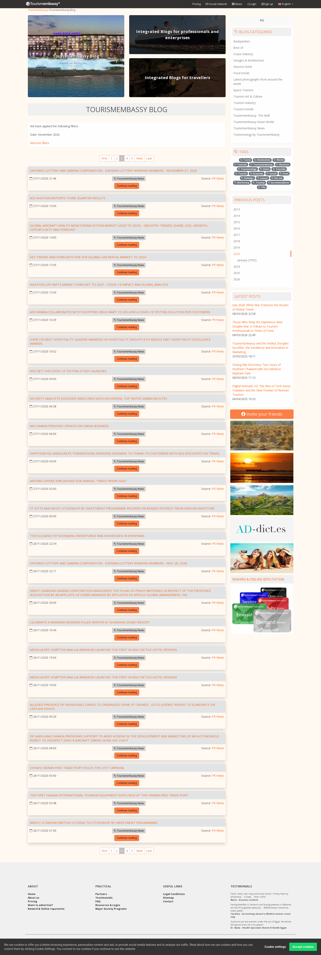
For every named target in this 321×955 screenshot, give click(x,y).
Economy (256, 173)
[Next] (140, 158)
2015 (236, 222)
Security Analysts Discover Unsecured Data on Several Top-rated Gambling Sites (98, 398)
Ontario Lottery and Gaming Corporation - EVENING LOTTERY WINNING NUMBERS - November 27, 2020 (113, 170)
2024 (236, 266)
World (278, 159)
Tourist (241, 173)
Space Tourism (243, 90)
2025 (236, 273)
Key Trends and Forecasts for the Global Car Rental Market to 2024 (88, 257)
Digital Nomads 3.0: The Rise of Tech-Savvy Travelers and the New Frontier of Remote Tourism (261, 390)
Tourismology (247, 169)
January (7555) (247, 260)
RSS (262, 20)
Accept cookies (303, 947)
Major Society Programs (111, 909)
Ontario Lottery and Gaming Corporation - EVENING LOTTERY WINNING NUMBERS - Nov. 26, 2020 (108, 563)
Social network (216, 4)
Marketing (241, 182)
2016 (236, 228)
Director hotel (242, 67)
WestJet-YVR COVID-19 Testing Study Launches (68, 371)
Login (251, 4)
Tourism (240, 164)
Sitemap (168, 897)
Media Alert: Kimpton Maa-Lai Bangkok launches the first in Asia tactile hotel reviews (103, 650)
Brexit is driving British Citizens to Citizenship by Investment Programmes (94, 823)
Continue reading (127, 186)
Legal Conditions (174, 894)
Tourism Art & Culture (247, 96)
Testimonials (104, 897)
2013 (236, 209)
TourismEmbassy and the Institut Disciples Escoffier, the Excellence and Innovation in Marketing (260, 347)
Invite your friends (261, 414)
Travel (245, 159)
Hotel (264, 169)
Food (284, 173)
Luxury (262, 178)
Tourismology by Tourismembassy (256, 134)
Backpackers (241, 41)
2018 (236, 241)
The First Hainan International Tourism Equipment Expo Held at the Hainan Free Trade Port (109, 795)
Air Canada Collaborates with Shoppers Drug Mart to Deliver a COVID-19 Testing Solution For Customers (120, 312)
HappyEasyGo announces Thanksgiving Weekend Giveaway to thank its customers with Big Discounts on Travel (125, 453)
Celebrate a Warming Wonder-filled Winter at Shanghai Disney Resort (90, 622)
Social (271, 173)
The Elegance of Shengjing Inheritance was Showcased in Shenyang (87, 536)
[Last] (149, 158)
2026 (236, 279)
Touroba (279, 169)
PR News (218, 178)
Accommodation (278, 182)
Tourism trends (243, 109)
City (262, 187)
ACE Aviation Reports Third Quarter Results (67, 198)
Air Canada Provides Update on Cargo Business (69, 426)
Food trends (241, 73)
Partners (101, 894)
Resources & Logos (107, 905)
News (237, 4)
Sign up (267, 4)
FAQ (98, 901)
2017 (236, 235)
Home (31, 894)
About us (33, 897)
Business (282, 164)
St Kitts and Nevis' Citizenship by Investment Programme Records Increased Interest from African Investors (122, 508)
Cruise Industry (243, 54)
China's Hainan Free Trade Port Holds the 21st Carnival (77, 768)
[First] (104, 158)
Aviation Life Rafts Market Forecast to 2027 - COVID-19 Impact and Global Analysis (99, 284)
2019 (236, 247)
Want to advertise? (40, 905)
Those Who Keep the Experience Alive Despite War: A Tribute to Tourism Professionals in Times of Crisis (257, 326)
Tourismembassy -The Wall (251, 115)
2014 (236, 216)
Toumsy (259, 182)
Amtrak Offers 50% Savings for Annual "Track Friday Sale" (78, 481)
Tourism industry (244, 103)
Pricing (196, 4)
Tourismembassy (38, 10)
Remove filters (39, 143)
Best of (238, 48)
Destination (262, 159)
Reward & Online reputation (258, 579)
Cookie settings (275, 947)
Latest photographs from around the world (257, 81)
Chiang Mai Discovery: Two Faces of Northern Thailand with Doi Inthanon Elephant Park (256, 369)
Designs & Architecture (248, 60)
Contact (168, 901)
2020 (236, 254)
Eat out (277, 178)
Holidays (247, 178)
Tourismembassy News (129, 178)
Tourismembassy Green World (253, 122)
